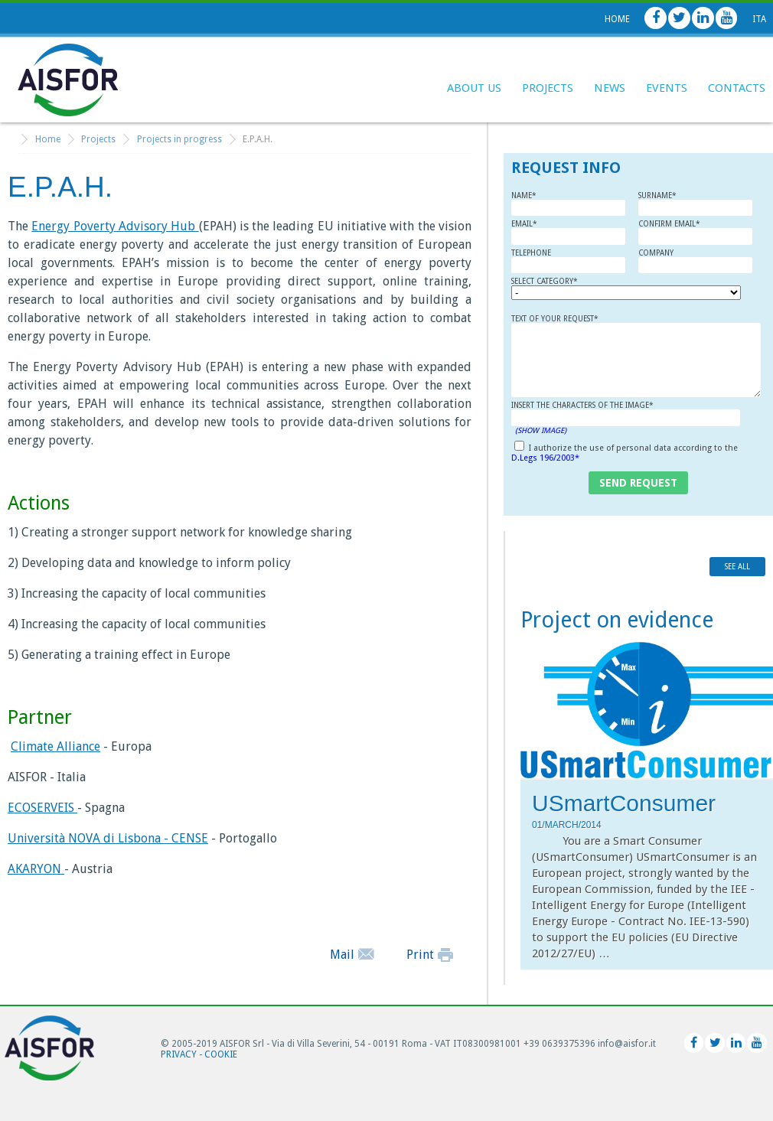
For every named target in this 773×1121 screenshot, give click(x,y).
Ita (759, 19)
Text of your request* (636, 355)
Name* (568, 204)
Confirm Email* (695, 232)
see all (737, 566)
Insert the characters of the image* (625, 418)
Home (617, 19)
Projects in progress (179, 139)
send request (638, 483)
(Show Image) (540, 430)
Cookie (220, 1054)
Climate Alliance (55, 746)
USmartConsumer (624, 803)
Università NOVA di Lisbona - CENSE (108, 838)
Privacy (179, 1054)
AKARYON (36, 869)
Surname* (695, 204)
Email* (568, 232)
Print (429, 954)
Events (666, 88)
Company (695, 261)
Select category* (574, 288)
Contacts (736, 88)
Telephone (568, 261)
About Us (474, 88)
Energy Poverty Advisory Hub (114, 226)
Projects (547, 88)
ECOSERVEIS (42, 807)
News (609, 88)
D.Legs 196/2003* (545, 458)
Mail (352, 954)
